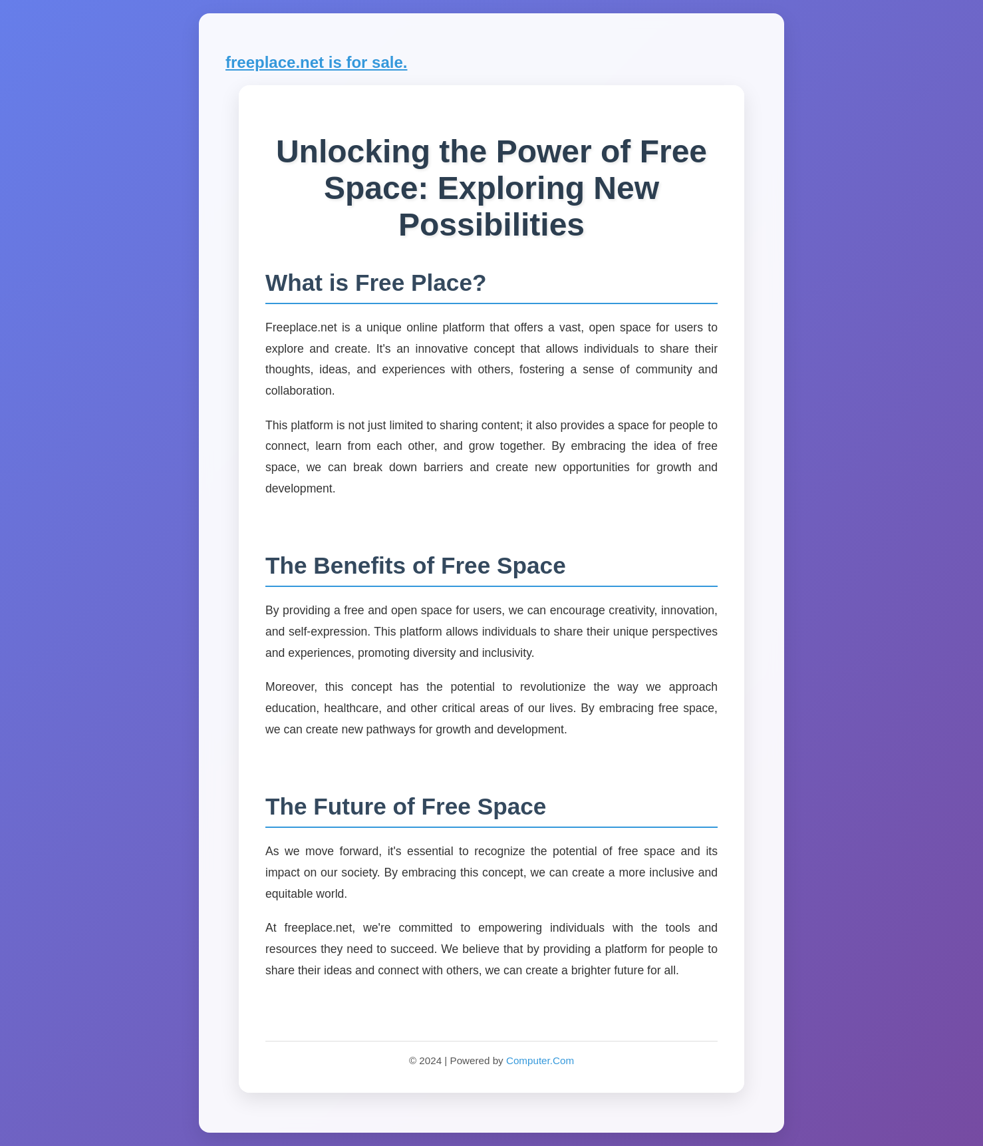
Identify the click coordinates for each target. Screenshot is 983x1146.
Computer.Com (540, 1060)
